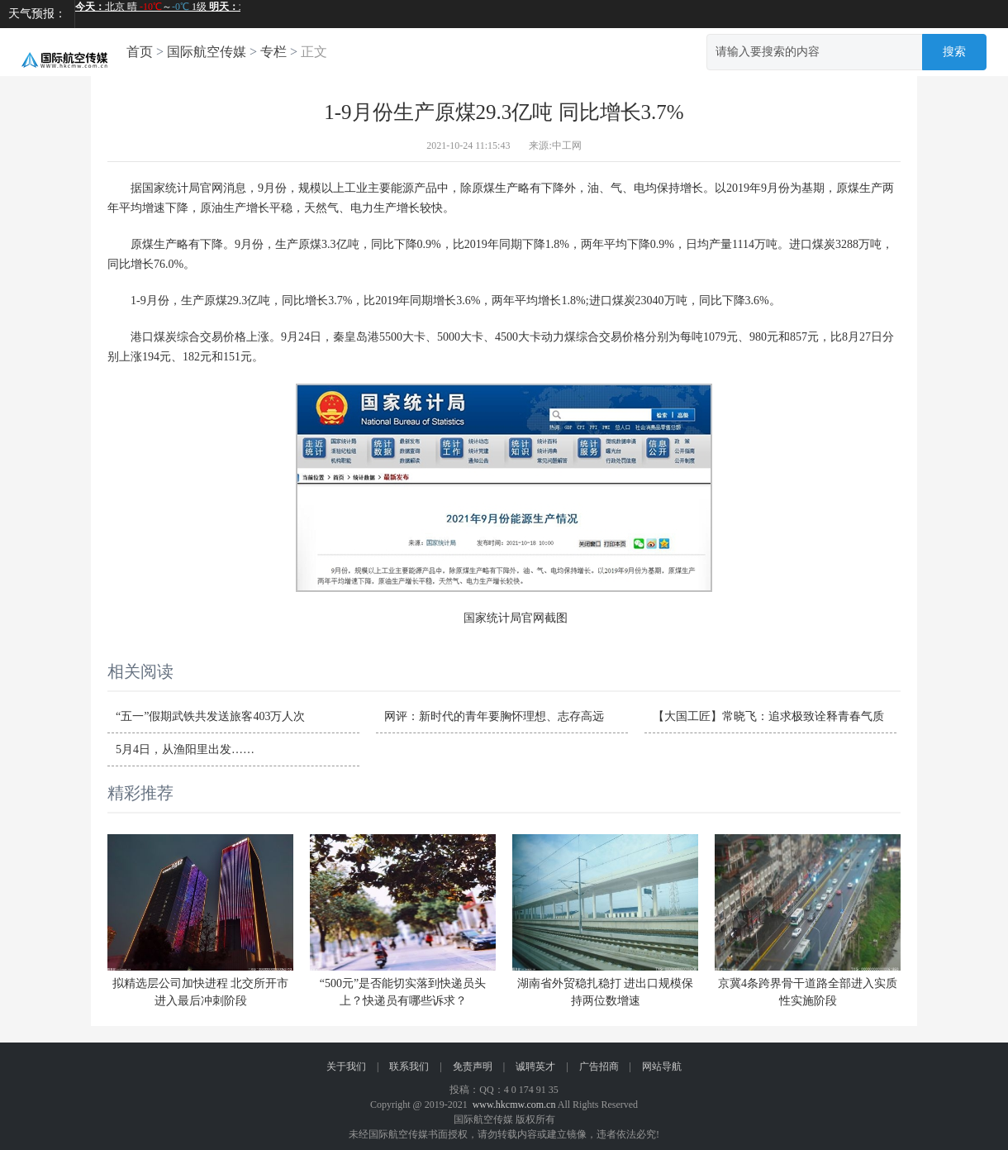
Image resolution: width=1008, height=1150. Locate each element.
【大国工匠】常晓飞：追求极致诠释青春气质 (768, 716)
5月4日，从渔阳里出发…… (185, 749)
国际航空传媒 (206, 52)
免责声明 (472, 1066)
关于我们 (346, 1066)
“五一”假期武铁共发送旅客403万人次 (210, 716)
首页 (139, 52)
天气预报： (37, 13)
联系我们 (409, 1066)
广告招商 (599, 1066)
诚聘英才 (535, 1066)
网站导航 (662, 1066)
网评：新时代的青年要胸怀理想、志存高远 (494, 716)
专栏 (273, 52)
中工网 (567, 145)
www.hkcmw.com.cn (514, 1104)
